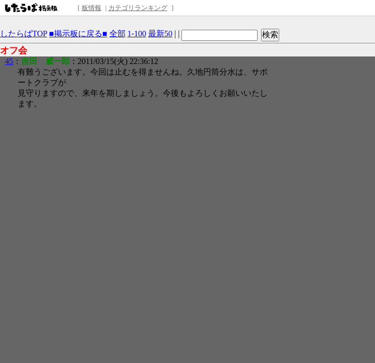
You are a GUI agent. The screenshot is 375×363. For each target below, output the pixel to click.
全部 (117, 33)
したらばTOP (23, 33)
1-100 (137, 33)
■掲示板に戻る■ (78, 33)
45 (9, 61)
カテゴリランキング (137, 8)
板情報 (91, 8)
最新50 (160, 33)
